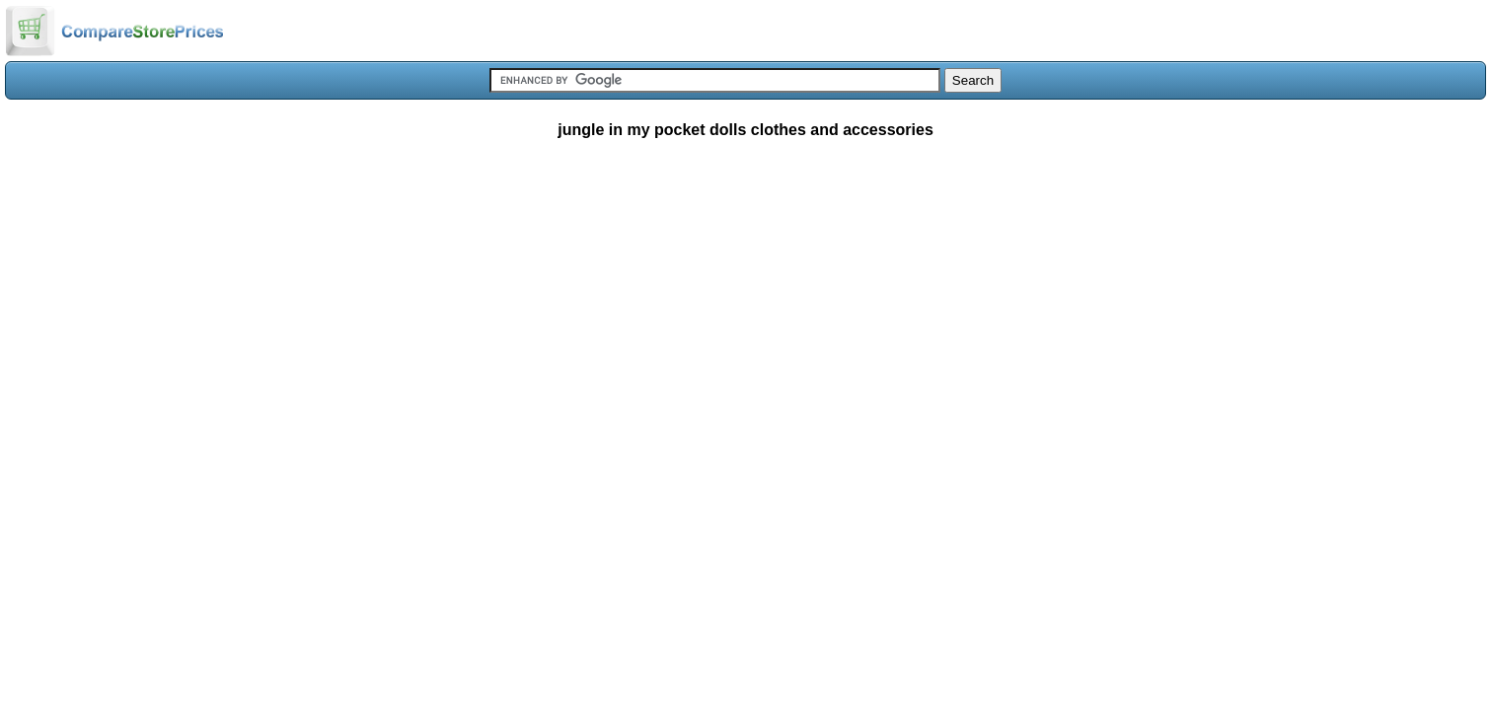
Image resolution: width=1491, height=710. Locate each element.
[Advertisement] (746, 300)
